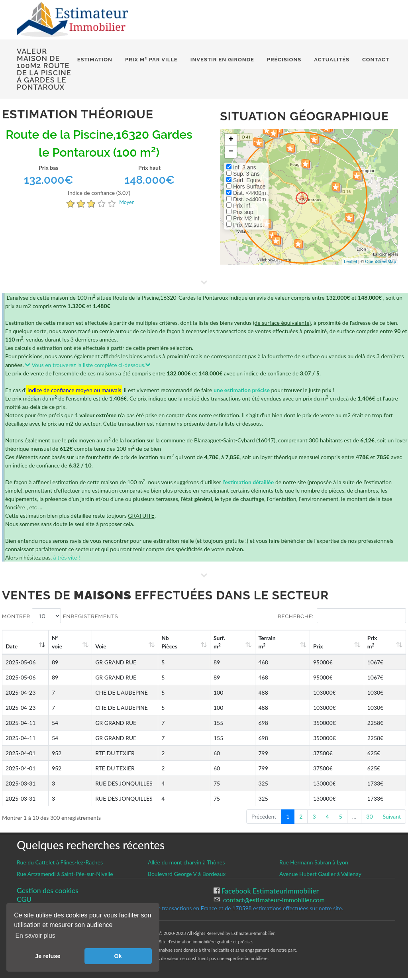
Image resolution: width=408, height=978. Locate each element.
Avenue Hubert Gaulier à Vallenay (320, 873)
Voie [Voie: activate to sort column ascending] (93, 646)
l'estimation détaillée (248, 482)
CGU (24, 899)
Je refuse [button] (47, 956)
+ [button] (230, 140)
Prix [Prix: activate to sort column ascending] (338, 646)
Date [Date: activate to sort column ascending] (12, 646)
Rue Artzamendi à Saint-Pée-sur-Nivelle (65, 873)
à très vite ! (66, 557)
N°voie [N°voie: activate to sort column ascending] (59, 642)
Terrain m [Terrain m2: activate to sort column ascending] (298, 642)
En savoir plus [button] (35, 935)
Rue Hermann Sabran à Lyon (313, 862)
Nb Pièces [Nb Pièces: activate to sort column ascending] (222, 642)
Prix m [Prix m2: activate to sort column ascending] (381, 642)
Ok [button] (118, 956)
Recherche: (342, 615)
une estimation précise (242, 390)
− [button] (230, 152)
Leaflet (350, 261)
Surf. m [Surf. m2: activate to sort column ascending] (260, 642)
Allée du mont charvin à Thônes (186, 862)
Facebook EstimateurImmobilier (269, 891)
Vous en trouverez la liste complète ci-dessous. (88, 364)
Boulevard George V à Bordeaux (187, 873)
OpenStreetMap (380, 261)
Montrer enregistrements (60, 615)
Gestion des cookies (47, 890)
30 (369, 816)
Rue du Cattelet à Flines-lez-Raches (60, 862)
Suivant (392, 816)
